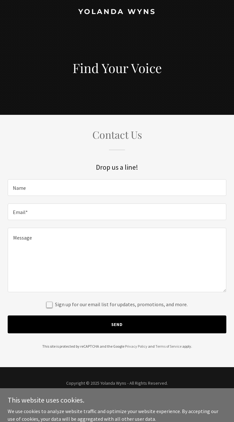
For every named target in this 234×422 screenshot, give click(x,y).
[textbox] (117, 187)
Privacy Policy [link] (136, 346)
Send (117, 324)
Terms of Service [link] (168, 346)
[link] (117, 12)
